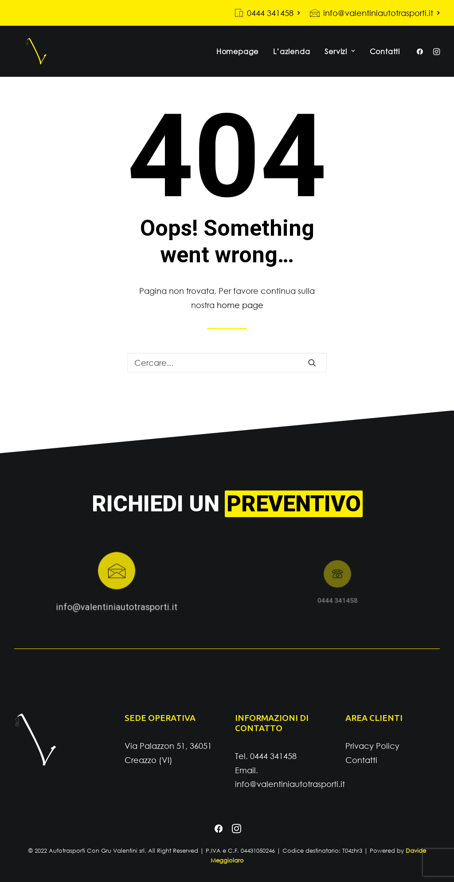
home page (240, 311)
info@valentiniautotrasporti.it (381, 13)
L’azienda (291, 57)
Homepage (237, 57)
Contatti (385, 57)
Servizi (340, 57)
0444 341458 (273, 13)
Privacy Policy (372, 746)
